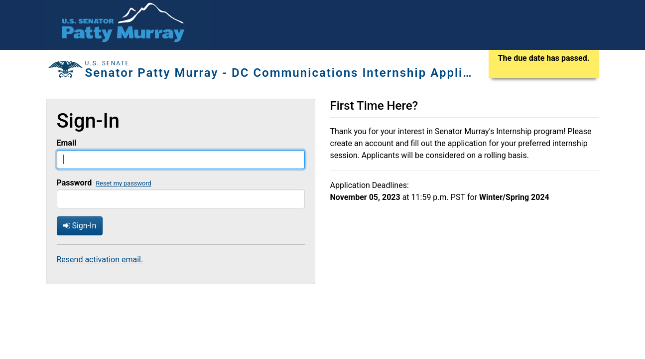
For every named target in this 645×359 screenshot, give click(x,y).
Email (67, 143)
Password (74, 182)
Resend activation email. (100, 259)
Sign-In (80, 225)
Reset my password (123, 183)
